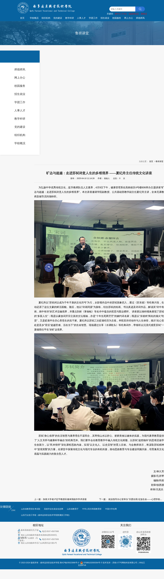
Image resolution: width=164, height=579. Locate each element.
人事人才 (81, 18)
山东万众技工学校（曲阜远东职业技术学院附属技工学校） (46, 515)
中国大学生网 (111, 509)
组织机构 (46, 18)
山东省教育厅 (72, 509)
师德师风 (140, 18)
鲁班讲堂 (159, 161)
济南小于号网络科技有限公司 (124, 562)
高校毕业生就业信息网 (53, 509)
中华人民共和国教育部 (91, 509)
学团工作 (93, 18)
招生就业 (105, 18)
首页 (22, 18)
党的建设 (57, 18)
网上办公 (128, 18)
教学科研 (69, 18)
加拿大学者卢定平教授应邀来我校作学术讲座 (65, 499)
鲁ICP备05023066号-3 (70, 562)
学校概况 (34, 18)
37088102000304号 (92, 562)
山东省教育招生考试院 (30, 509)
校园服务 (116, 18)
